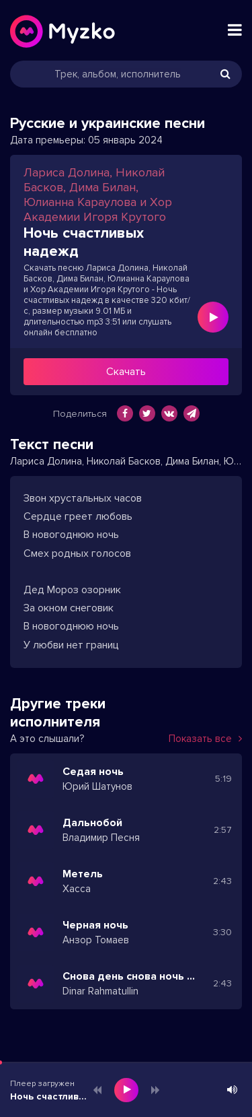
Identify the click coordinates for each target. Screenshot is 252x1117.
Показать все (205, 739)
